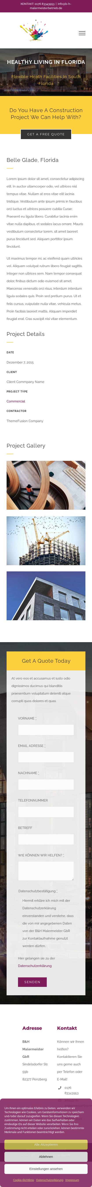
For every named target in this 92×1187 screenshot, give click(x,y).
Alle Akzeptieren (46, 1144)
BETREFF (25, 828)
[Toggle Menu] (82, 33)
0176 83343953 (44, 4)
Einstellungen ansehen (46, 1169)
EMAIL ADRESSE (31, 746)
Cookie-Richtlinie (23, 1180)
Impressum (72, 1180)
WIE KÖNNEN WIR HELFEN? (41, 855)
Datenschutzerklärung (49, 1180)
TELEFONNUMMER (33, 800)
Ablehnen (46, 1156)
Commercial (16, 401)
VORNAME (27, 718)
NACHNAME (28, 773)
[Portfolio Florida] (46, 72)
